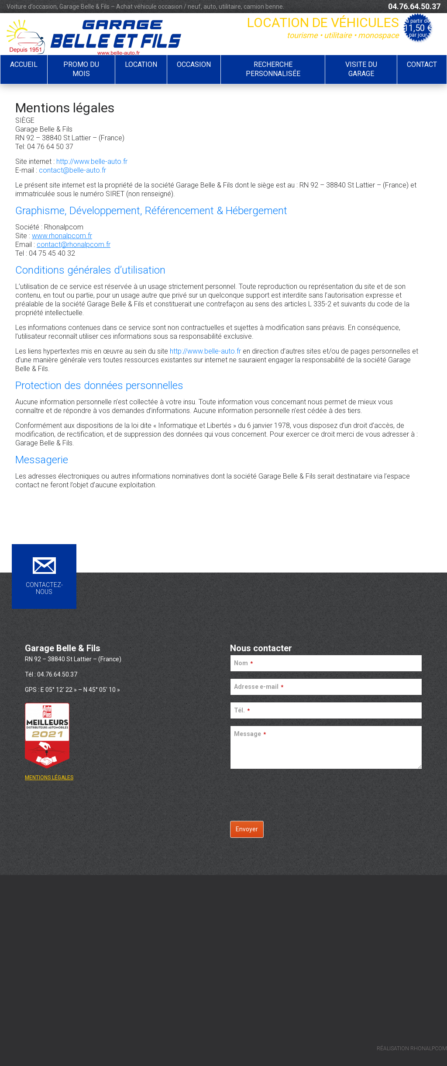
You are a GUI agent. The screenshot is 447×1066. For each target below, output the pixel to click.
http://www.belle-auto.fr (91, 161)
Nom (243, 663)
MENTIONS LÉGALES (49, 777)
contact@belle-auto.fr (72, 170)
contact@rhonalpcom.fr (73, 244)
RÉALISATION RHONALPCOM (412, 1048)
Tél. (242, 710)
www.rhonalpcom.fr (62, 236)
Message (250, 733)
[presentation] (300, 793)
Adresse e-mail (258, 686)
